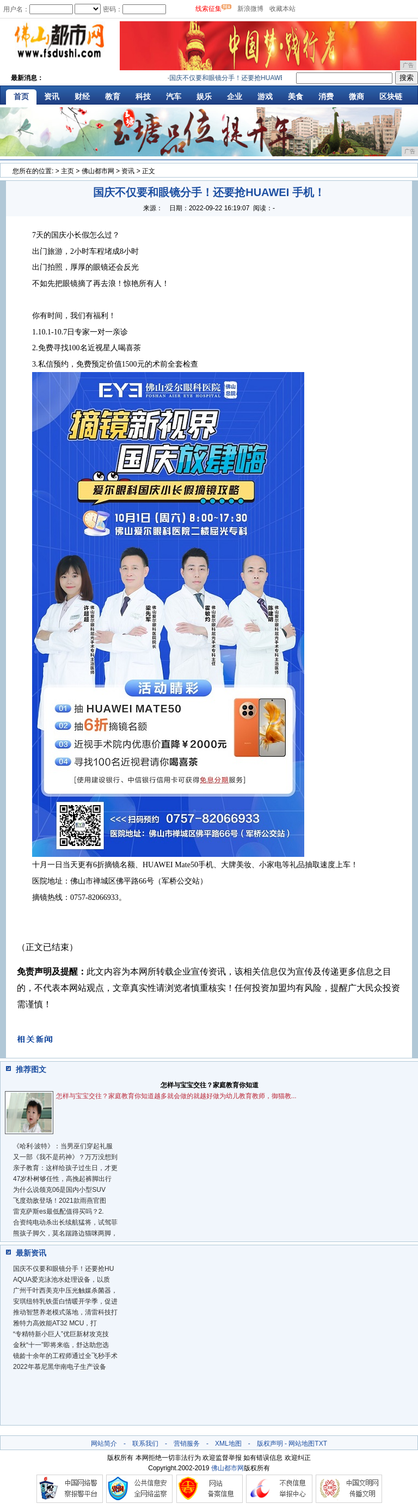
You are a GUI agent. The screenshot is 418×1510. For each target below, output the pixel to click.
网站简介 (104, 1443)
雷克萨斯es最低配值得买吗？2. (58, 1211)
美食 (295, 96)
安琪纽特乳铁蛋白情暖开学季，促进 (65, 1301)
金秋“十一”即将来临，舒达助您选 (61, 1345)
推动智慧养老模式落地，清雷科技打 (65, 1312)
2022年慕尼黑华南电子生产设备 (59, 1367)
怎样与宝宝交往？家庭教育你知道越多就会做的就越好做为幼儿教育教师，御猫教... (176, 1096)
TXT (321, 1443)
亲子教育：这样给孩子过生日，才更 (65, 1168)
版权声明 (270, 1443)
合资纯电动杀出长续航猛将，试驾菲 (65, 1222)
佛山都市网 (98, 171)
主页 (67, 171)
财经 (82, 96)
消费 (326, 96)
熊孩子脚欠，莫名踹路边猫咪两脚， (65, 1233)
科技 (143, 96)
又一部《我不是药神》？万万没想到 (65, 1157)
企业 (234, 96)
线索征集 (208, 9)
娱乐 (204, 96)
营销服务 (187, 1443)
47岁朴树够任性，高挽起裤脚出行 (62, 1179)
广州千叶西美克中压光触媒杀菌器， (65, 1290)
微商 (356, 96)
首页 (21, 96)
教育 (112, 96)
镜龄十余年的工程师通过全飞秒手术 (65, 1356)
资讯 (51, 96)
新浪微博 (250, 9)
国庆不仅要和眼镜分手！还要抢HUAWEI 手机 (238, 78)
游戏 (265, 96)
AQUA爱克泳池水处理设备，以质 (61, 1279)
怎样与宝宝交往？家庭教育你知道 (210, 1085)
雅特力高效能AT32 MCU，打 (55, 1323)
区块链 (390, 96)
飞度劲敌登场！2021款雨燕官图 (59, 1200)
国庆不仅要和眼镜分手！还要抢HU (63, 1268)
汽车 (173, 96)
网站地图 (301, 1443)
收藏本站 (282, 9)
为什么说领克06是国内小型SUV (59, 1190)
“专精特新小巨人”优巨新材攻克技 (61, 1334)
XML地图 (228, 1443)
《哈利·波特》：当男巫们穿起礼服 (63, 1146)
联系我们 (145, 1443)
